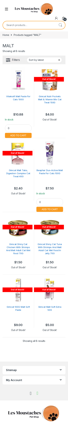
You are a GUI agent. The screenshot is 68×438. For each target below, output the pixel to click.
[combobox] (29, 25)
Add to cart (18, 135)
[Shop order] (44, 60)
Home (6, 34)
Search (60, 25)
